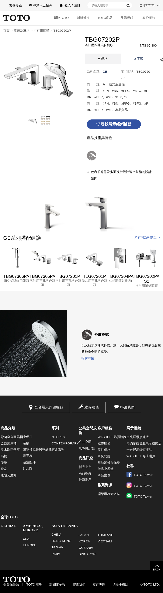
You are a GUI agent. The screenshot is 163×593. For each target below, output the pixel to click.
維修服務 (91, 407)
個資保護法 (11, 584)
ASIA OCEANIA (65, 526)
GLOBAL (8, 526)
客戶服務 (148, 18)
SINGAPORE (88, 554)
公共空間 (85, 442)
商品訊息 (86, 458)
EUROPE (29, 545)
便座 (4, 462)
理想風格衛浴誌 (109, 494)
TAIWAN (58, 547)
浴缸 (26, 443)
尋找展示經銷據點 (116, 124)
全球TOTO (147, 5)
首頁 (6, 30)
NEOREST (59, 437)
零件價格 (104, 449)
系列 (55, 428)
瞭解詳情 (88, 358)
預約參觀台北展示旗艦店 (144, 443)
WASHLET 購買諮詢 (112, 437)
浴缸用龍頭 (41, 30)
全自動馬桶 (9, 443)
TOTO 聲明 (34, 584)
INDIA (56, 553)
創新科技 (83, 18)
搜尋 (128, 5)
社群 (130, 466)
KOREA (84, 541)
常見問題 (104, 456)
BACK (156, 569)
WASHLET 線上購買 (140, 456)
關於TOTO (61, 18)
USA (26, 539)
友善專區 (15, 5)
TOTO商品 (104, 18)
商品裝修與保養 (109, 462)
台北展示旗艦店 (137, 437)
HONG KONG (61, 541)
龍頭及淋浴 (22, 30)
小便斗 (27, 436)
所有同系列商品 (145, 237)
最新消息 (85, 479)
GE (105, 71)
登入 (68, 5)
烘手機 (27, 456)
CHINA (57, 534)
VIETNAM (105, 541)
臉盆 (4, 469)
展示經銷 (127, 18)
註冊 (77, 5)
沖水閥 (27, 468)
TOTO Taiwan (139, 475)
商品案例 (104, 475)
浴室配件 (29, 462)
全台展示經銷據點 (48, 407)
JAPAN (84, 535)
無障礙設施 (87, 448)
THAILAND (105, 535)
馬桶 (4, 456)
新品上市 (85, 467)
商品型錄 (85, 473)
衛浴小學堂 (106, 469)
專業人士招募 (42, 5)
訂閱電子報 (57, 584)
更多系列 (58, 449)
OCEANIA (86, 547)
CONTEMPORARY (65, 443)
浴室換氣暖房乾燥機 (37, 449)
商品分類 (8, 428)
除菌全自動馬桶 (12, 437)
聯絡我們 (127, 407)
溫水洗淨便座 (10, 449)
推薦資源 (105, 485)
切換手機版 (120, 584)
